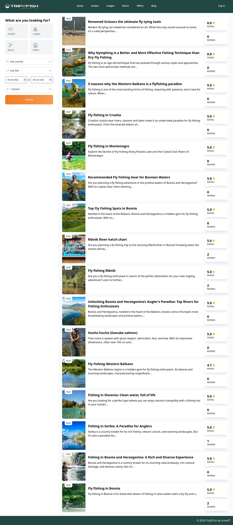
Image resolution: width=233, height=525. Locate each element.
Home (80, 5)
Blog (153, 5)
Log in (223, 5)
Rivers (125, 5)
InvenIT (225, 520)
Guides (95, 5)
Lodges (110, 5)
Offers (140, 5)
